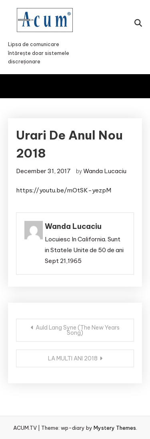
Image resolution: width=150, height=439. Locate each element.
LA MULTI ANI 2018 (73, 358)
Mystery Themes (115, 428)
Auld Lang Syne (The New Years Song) (78, 330)
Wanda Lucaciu (104, 171)
